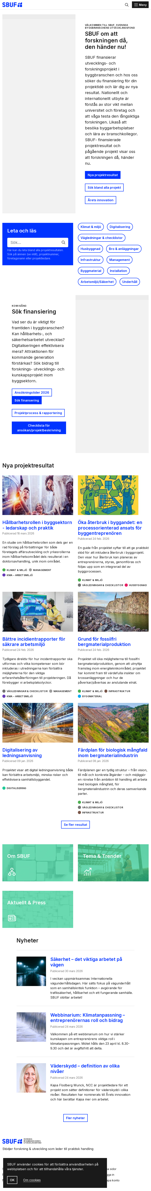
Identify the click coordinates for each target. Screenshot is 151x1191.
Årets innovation (100, 200)
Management (119, 260)
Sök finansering (27, 400)
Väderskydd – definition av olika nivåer (87, 1068)
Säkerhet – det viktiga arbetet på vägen (88, 962)
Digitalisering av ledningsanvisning (22, 752)
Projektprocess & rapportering (38, 413)
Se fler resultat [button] (75, 825)
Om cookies (32, 1180)
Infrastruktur (91, 260)
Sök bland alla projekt (104, 187)
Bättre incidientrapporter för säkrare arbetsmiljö (33, 641)
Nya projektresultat (103, 175)
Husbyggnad (90, 249)
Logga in (108, 1174)
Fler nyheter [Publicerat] (75, 1118)
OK (12, 1180)
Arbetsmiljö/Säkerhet (97, 282)
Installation (118, 271)
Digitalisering (120, 227)
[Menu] (140, 4)
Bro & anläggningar (124, 249)
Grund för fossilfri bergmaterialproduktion (104, 641)
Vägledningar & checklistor (102, 238)
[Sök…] (37, 242)
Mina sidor (109, 1169)
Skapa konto (111, 1180)
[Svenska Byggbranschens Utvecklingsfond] (14, 4)
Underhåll (129, 282)
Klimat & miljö (91, 227)
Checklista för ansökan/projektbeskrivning (39, 428)
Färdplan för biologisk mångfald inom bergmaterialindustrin (112, 752)
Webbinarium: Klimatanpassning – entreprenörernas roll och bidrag (89, 1017)
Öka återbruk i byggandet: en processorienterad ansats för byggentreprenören (110, 528)
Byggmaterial (91, 271)
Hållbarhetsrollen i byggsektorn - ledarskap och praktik (37, 525)
